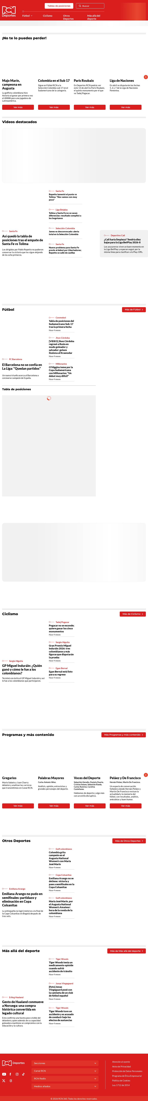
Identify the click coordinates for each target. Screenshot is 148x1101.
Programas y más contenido (28, 735)
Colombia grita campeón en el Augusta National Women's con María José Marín (60, 858)
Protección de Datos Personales (127, 1071)
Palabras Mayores (51, 778)
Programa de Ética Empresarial (127, 1076)
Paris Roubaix (84, 80)
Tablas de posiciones (59, 5)
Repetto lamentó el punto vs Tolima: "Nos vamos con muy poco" (63, 197)
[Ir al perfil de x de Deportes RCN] (3, 1081)
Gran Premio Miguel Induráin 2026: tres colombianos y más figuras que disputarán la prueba (61, 651)
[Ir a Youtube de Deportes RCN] (4, 1074)
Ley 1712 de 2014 (121, 1085)
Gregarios (9, 778)
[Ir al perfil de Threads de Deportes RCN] (11, 1081)
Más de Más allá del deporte (126, 951)
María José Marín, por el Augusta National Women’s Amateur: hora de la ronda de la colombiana (61, 907)
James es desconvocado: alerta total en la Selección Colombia (64, 232)
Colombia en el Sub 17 (54, 80)
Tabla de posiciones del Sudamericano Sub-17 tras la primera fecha (61, 323)
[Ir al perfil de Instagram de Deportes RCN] (17, 1074)
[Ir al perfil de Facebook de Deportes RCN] (10, 1074)
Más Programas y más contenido (123, 734)
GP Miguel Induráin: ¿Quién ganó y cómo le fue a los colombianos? (22, 669)
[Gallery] (72, 77)
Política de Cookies (121, 1080)
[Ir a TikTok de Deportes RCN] (23, 1074)
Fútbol (26, 15)
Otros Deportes (68, 17)
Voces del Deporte (87, 778)
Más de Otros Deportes (129, 841)
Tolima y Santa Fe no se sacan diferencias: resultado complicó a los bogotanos (65, 215)
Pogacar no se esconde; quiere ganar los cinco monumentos (61, 628)
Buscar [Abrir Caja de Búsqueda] (84, 6)
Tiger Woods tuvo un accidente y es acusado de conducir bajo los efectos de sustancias (61, 1016)
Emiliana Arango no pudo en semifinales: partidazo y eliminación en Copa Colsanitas (22, 899)
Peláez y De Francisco (125, 778)
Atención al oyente (121, 1061)
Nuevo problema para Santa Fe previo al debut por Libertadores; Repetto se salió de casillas (65, 250)
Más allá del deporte (93, 17)
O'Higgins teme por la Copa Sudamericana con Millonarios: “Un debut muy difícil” (61, 371)
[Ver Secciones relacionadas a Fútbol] (31, 16)
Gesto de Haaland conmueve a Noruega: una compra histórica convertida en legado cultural (23, 1007)
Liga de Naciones (122, 80)
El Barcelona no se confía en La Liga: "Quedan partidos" (22, 366)
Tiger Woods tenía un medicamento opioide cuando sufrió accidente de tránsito (61, 967)
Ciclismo (47, 15)
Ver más (18, 107)
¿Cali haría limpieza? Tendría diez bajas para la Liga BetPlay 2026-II (122, 241)
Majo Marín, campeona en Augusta (11, 84)
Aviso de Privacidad (121, 1066)
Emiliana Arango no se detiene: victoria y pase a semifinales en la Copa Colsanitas (61, 883)
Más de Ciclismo (133, 614)
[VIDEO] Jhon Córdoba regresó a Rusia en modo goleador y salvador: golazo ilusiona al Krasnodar (61, 347)
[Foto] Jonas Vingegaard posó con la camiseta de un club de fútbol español (61, 991)
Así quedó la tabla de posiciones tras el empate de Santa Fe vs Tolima (22, 240)
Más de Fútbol (134, 309)
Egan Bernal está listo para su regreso (61, 673)
